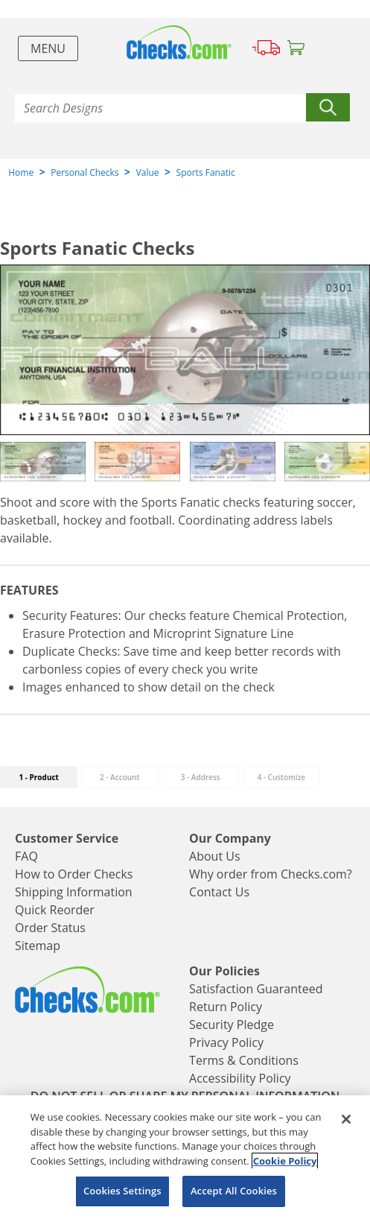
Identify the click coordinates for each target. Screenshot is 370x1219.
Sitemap (37, 945)
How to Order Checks (74, 874)
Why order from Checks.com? (270, 874)
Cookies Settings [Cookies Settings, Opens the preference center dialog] (122, 1190)
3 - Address (200, 777)
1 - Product (39, 777)
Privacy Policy (226, 1042)
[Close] (346, 1119)
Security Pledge (231, 1024)
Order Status (50, 927)
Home (21, 172)
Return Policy (225, 1006)
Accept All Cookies (234, 1190)
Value (147, 172)
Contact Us (219, 892)
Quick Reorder (55, 910)
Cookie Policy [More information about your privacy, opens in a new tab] (285, 1161)
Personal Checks (84, 172)
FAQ (26, 856)
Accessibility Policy (240, 1078)
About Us (214, 856)
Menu (48, 48)
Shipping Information (74, 892)
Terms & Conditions (244, 1060)
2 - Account (119, 777)
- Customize (281, 777)
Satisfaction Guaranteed (255, 989)
